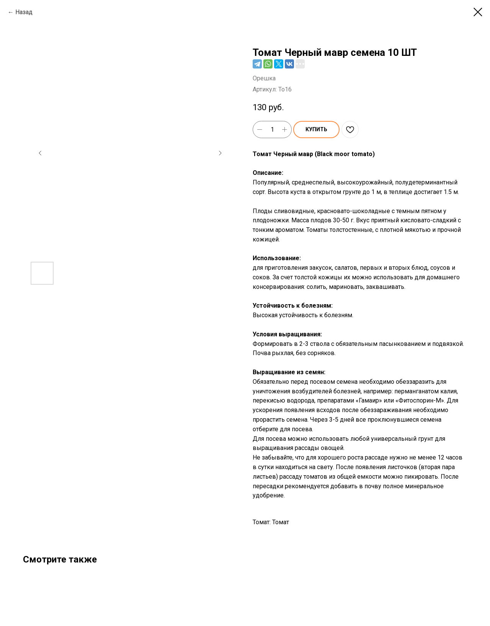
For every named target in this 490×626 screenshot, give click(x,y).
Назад (24, 12)
